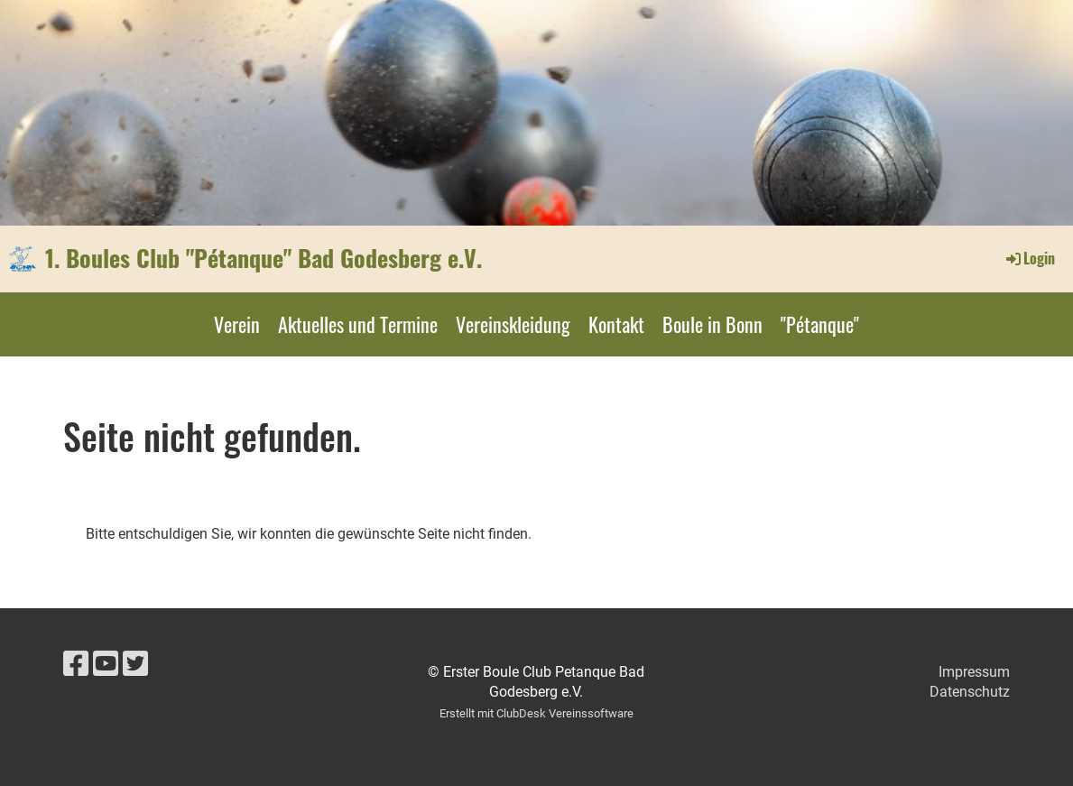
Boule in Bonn (712, 324)
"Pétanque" (820, 324)
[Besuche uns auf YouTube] (105, 664)
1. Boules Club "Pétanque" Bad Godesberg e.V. (263, 258)
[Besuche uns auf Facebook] (75, 664)
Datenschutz (970, 691)
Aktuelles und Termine (358, 324)
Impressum (974, 671)
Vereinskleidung (513, 324)
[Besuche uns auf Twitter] (135, 664)
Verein (237, 324)
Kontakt (616, 324)
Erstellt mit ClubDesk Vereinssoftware (536, 713)
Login (1029, 258)
